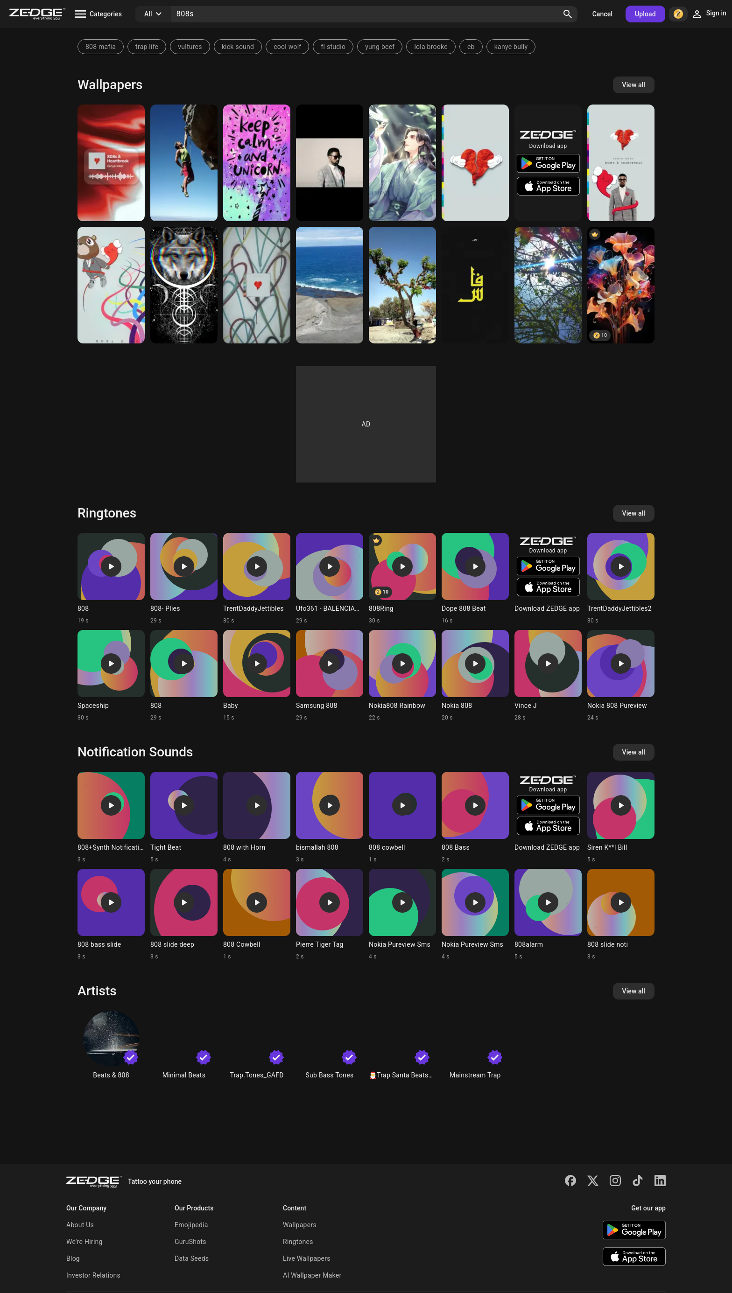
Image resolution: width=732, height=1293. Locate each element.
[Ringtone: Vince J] (548, 675)
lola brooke (430, 46)
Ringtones (298, 1241)
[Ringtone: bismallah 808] (329, 817)
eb (471, 46)
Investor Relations (93, 1275)
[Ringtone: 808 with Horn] (256, 817)
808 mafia (100, 46)
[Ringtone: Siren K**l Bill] (621, 817)
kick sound (238, 46)
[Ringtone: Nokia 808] (475, 675)
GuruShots (190, 1241)
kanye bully (511, 46)
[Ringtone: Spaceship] (111, 675)
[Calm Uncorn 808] (256, 163)
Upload (645, 14)
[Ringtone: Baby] (256, 675)
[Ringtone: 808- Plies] (184, 578)
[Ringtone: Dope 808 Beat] (475, 578)
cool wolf (287, 46)
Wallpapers (300, 1225)
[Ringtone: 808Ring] (402, 578)
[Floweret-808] (621, 285)
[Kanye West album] (111, 285)
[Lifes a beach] (329, 285)
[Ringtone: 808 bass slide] (111, 914)
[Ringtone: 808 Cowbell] (256, 914)
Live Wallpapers (307, 1258)
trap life (146, 46)
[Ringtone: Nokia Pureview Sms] (402, 914)
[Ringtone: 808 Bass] (475, 817)
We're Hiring (84, 1241)
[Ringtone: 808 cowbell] (402, 817)
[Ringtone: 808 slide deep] (184, 914)
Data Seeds (192, 1258)
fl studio (333, 46)
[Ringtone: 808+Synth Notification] (111, 817)
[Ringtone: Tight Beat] (184, 817)
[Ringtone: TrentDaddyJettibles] (256, 578)
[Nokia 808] (184, 163)
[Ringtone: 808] (111, 578)
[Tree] (402, 285)
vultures (190, 46)
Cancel (602, 14)
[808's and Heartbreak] (621, 163)
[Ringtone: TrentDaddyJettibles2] (621, 578)
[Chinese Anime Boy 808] (402, 163)
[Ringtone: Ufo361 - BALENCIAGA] (329, 578)
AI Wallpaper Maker (312, 1275)
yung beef (379, 46)
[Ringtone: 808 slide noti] (621, 914)
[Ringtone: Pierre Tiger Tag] (329, 914)
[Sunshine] (548, 285)
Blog (73, 1258)
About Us (80, 1225)
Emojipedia (191, 1225)
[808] (184, 285)
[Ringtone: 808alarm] (548, 914)
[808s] (111, 163)
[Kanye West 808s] (475, 163)
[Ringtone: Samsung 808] (329, 675)
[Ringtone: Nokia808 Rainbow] (402, 675)
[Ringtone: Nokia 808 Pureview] (621, 675)
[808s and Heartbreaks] (329, 163)
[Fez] (475, 285)
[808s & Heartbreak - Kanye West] (256, 285)
